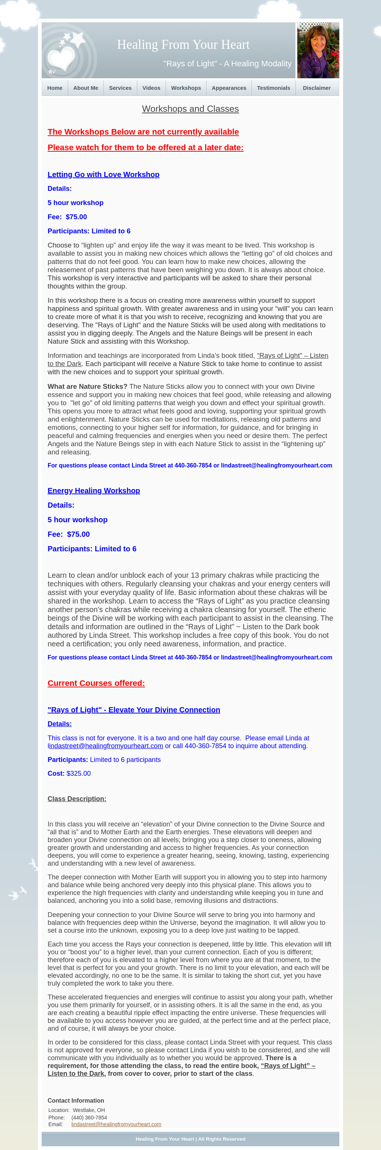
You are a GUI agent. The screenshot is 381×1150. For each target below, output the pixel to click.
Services (120, 88)
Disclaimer (317, 88)
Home (55, 88)
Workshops (186, 88)
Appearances (229, 88)
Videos (151, 88)
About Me (85, 88)
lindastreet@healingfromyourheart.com (116, 1124)
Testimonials (273, 88)
